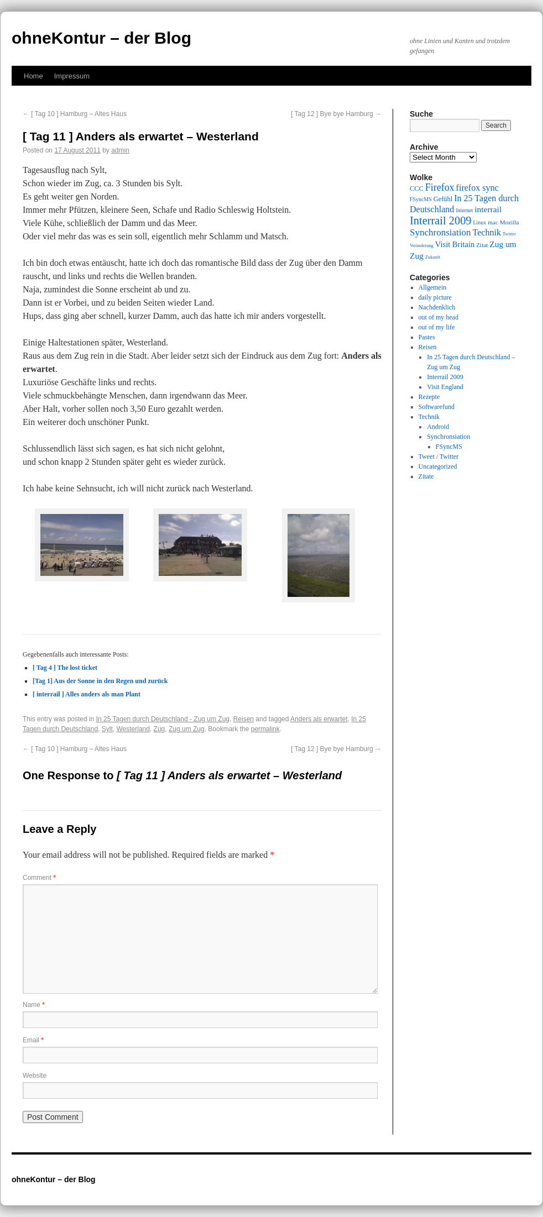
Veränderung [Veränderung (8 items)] (422, 245)
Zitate (426, 476)
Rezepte (429, 397)
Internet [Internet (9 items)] (464, 210)
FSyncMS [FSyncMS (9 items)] (421, 199)
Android (438, 427)
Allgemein (433, 287)
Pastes (427, 337)
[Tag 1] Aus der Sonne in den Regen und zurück (100, 681)
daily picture (435, 297)
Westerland (132, 729)
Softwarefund (437, 407)
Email (33, 1040)
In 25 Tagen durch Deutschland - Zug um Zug (162, 719)
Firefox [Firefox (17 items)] (440, 187)
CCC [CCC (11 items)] (417, 188)
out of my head (438, 317)
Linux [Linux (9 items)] (480, 222)
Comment (39, 878)
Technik (429, 417)
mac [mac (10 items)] (493, 222)
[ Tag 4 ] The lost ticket (65, 668)
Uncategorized (438, 466)
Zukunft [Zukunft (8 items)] (432, 257)
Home (33, 76)
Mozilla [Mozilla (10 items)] (509, 222)
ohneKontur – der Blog (101, 38)
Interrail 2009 (445, 377)
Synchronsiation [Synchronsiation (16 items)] (440, 232)
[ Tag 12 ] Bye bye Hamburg (336, 114)
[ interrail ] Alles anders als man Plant (86, 694)
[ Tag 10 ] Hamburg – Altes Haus (75, 114)
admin (120, 150)
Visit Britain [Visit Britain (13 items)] (454, 244)
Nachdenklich (437, 307)
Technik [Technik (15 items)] (487, 232)
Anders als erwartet (318, 719)
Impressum (72, 76)
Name (34, 1005)
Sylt (107, 729)
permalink (265, 729)
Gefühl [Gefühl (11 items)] (443, 199)
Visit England (445, 387)
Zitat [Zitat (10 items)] (482, 245)
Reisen (243, 719)
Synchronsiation (448, 436)
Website (34, 1075)
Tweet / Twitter (439, 456)
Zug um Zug (187, 729)
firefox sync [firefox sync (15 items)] (477, 187)
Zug (159, 729)
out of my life (437, 327)
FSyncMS (449, 446)
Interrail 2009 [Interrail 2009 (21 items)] (441, 220)
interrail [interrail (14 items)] (488, 209)
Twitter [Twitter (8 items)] (509, 234)
